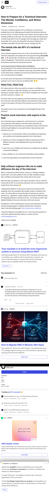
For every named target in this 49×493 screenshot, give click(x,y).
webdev (4, 27)
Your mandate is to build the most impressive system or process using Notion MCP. (24, 250)
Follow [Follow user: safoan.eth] (24, 372)
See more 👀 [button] (7, 266)
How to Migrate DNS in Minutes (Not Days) (22, 345)
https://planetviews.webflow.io (31, 208)
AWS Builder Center (10, 444)
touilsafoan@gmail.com (9, 216)
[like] (6, 300)
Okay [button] (4, 490)
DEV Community (15, 392)
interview (21, 27)
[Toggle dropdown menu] (46, 225)
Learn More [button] (24, 455)
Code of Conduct (20, 303)
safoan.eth (8, 6)
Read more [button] (24, 357)
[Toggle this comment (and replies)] (2, 289)
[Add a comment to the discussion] (26, 279)
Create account (42, 2)
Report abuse (30, 303)
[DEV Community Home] (7, 2)
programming (12, 27)
